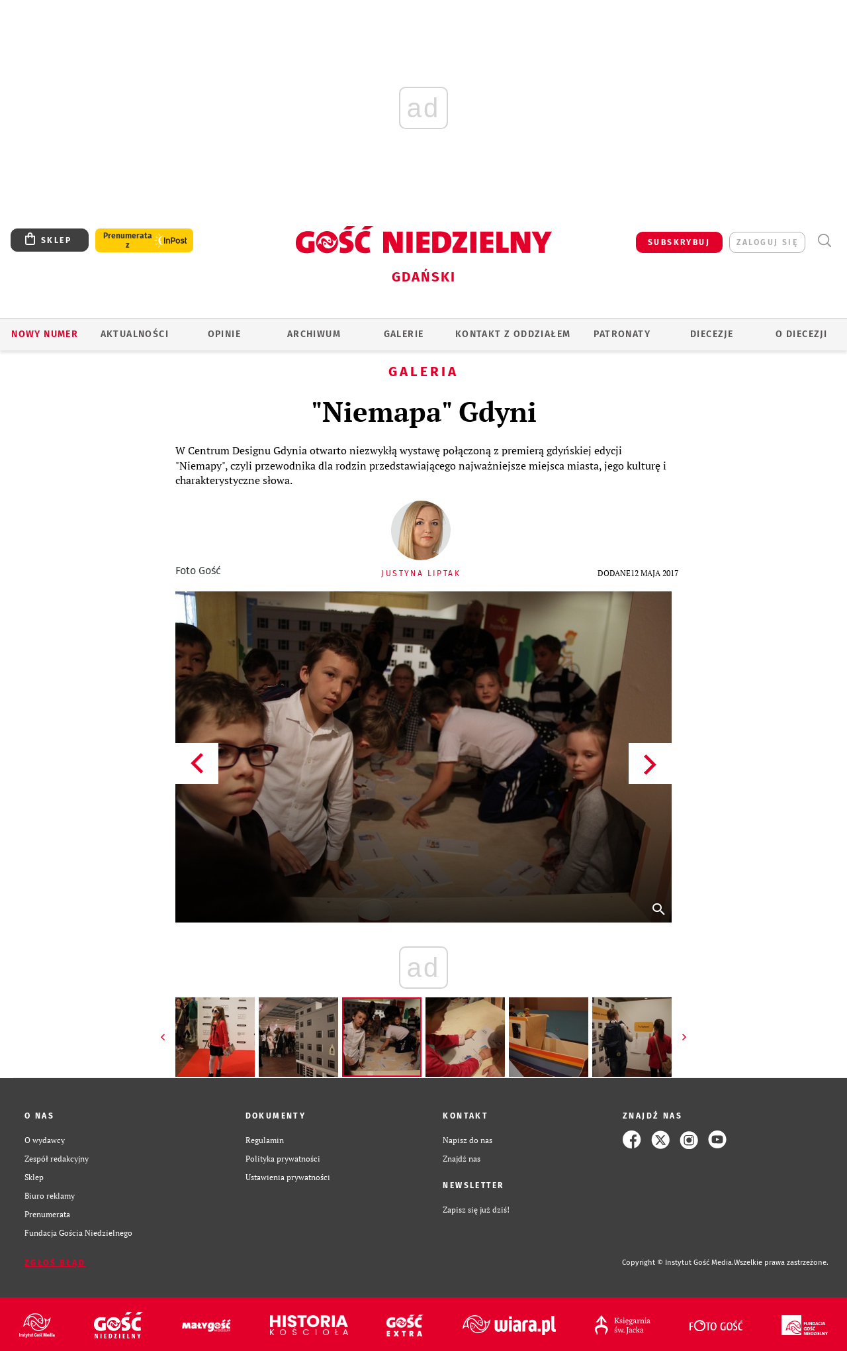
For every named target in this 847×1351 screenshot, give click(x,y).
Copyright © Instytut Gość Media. (678, 1262)
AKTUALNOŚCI (135, 334)
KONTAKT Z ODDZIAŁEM (513, 334)
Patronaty (622, 334)
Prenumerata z (127, 240)
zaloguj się (767, 242)
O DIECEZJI (801, 334)
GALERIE (404, 334)
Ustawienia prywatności (287, 1177)
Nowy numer (44, 334)
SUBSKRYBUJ (679, 242)
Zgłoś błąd (54, 1263)
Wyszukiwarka (824, 240)
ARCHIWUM (314, 334)
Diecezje (711, 334)
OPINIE (224, 334)
